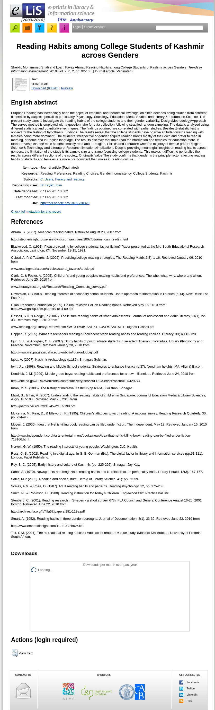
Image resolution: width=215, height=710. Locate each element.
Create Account (94, 27)
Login (76, 27)
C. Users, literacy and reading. (62, 179)
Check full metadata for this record (36, 211)
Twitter (187, 689)
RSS (185, 701)
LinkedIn (188, 695)
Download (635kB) (44, 88)
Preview (67, 88)
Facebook (189, 682)
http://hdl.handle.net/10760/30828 (64, 203)
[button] (15, 653)
